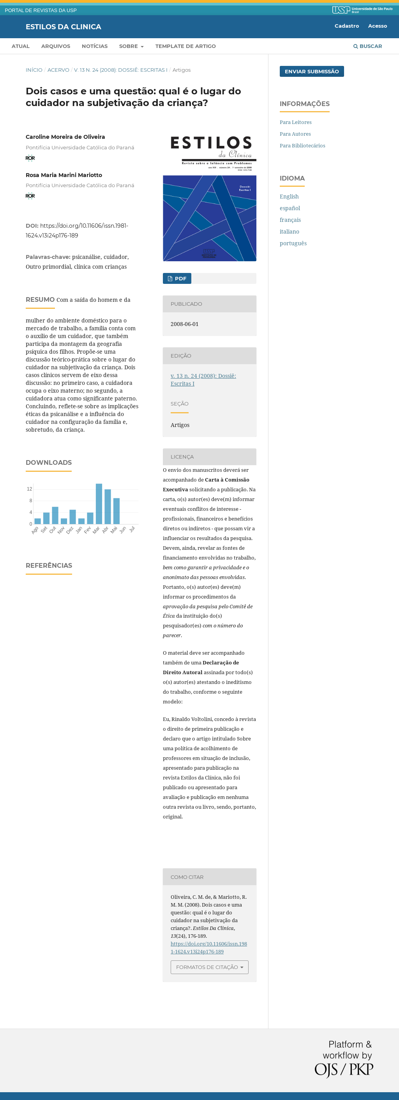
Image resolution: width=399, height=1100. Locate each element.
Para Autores (295, 133)
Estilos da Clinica (63, 26)
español (290, 208)
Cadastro (347, 26)
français (290, 219)
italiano (289, 231)
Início (34, 70)
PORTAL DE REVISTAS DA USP (41, 10)
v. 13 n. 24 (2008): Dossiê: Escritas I (121, 70)
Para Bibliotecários (302, 145)
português (293, 243)
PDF (179, 278)
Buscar (367, 46)
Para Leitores (296, 122)
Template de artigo (185, 46)
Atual (21, 46)
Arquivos (55, 46)
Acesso (377, 26)
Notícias (95, 46)
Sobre (129, 46)
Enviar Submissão (312, 71)
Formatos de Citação (207, 967)
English (289, 196)
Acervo (58, 70)
